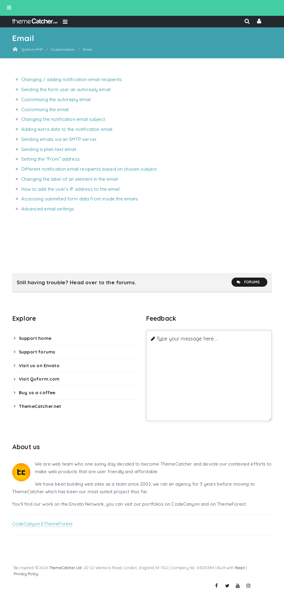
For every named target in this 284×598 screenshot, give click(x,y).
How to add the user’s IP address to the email (70, 189)
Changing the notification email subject (63, 119)
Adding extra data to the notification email (66, 129)
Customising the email (45, 109)
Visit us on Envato (39, 365)
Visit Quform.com (39, 379)
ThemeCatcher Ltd (65, 567)
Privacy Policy (26, 573)
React (240, 567)
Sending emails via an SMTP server (59, 139)
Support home (35, 338)
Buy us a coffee (37, 392)
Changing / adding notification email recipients (71, 79)
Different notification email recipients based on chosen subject (89, 169)
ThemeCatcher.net (40, 406)
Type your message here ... (187, 338)
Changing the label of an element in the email (69, 179)
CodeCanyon (26, 524)
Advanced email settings (47, 209)
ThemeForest (58, 524)
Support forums (37, 352)
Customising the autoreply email (56, 99)
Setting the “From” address (50, 159)
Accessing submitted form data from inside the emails (79, 199)
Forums (248, 282)
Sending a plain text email (48, 149)
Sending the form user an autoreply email (65, 89)
